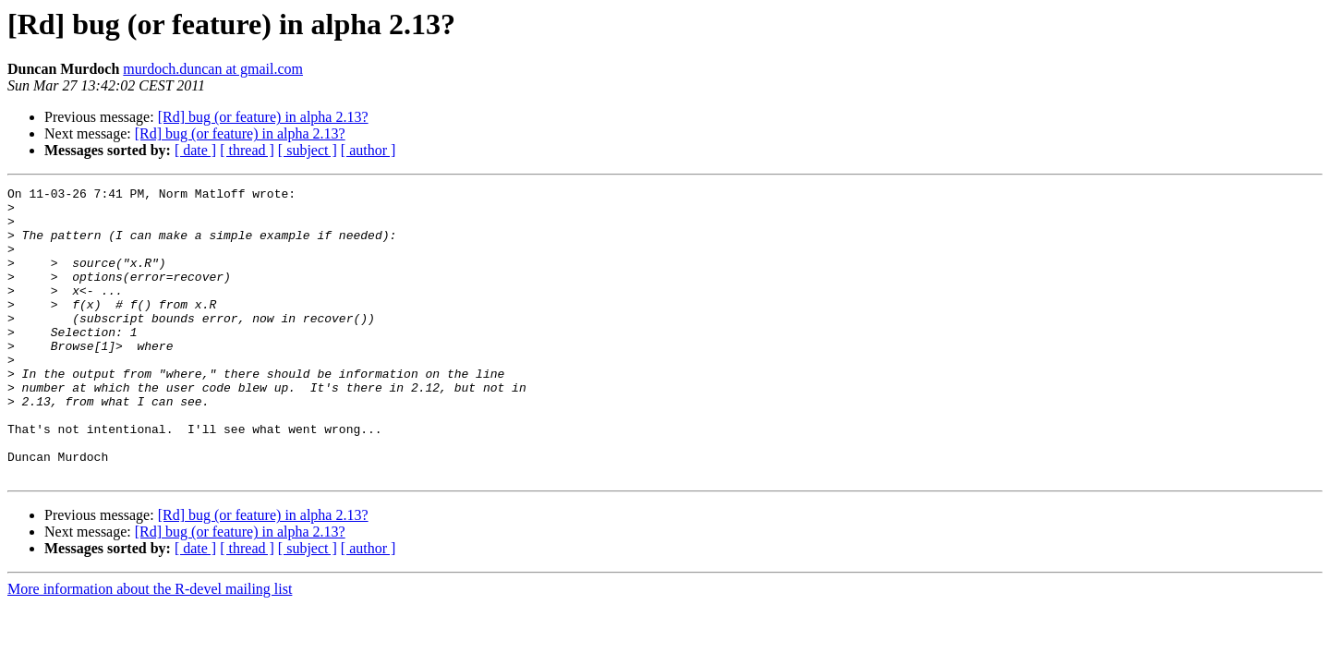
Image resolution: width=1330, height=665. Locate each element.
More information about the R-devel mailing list (149, 647)
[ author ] (368, 150)
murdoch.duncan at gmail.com (213, 69)
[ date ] (195, 150)
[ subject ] (307, 150)
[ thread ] (247, 150)
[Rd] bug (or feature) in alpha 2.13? (263, 117)
